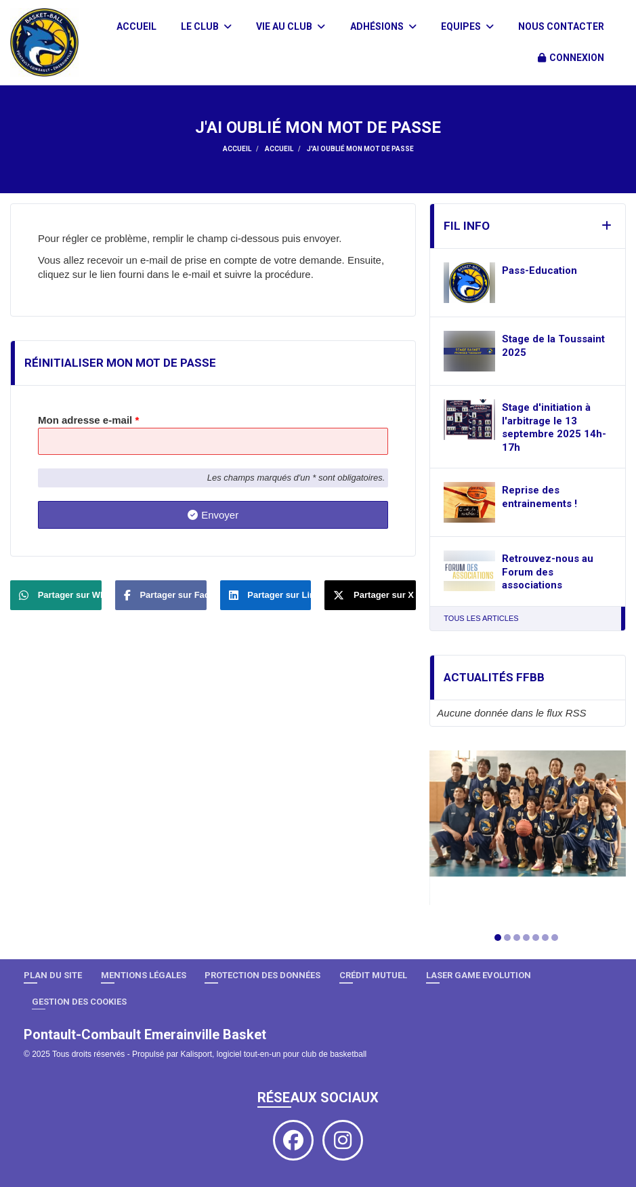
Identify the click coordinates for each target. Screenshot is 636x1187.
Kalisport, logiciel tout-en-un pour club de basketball (273, 1054)
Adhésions (383, 26)
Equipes (467, 26)
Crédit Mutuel (373, 975)
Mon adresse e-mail (88, 420)
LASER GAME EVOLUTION (478, 975)
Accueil (136, 26)
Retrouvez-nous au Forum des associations (547, 571)
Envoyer (213, 515)
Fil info (467, 226)
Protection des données (262, 975)
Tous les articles (481, 618)
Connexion (571, 57)
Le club (206, 26)
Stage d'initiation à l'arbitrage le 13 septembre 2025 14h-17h (554, 427)
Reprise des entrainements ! (539, 497)
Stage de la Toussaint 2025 (553, 346)
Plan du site (53, 975)
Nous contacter (561, 26)
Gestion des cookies (79, 1002)
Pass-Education (539, 270)
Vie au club (290, 26)
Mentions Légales (143, 975)
